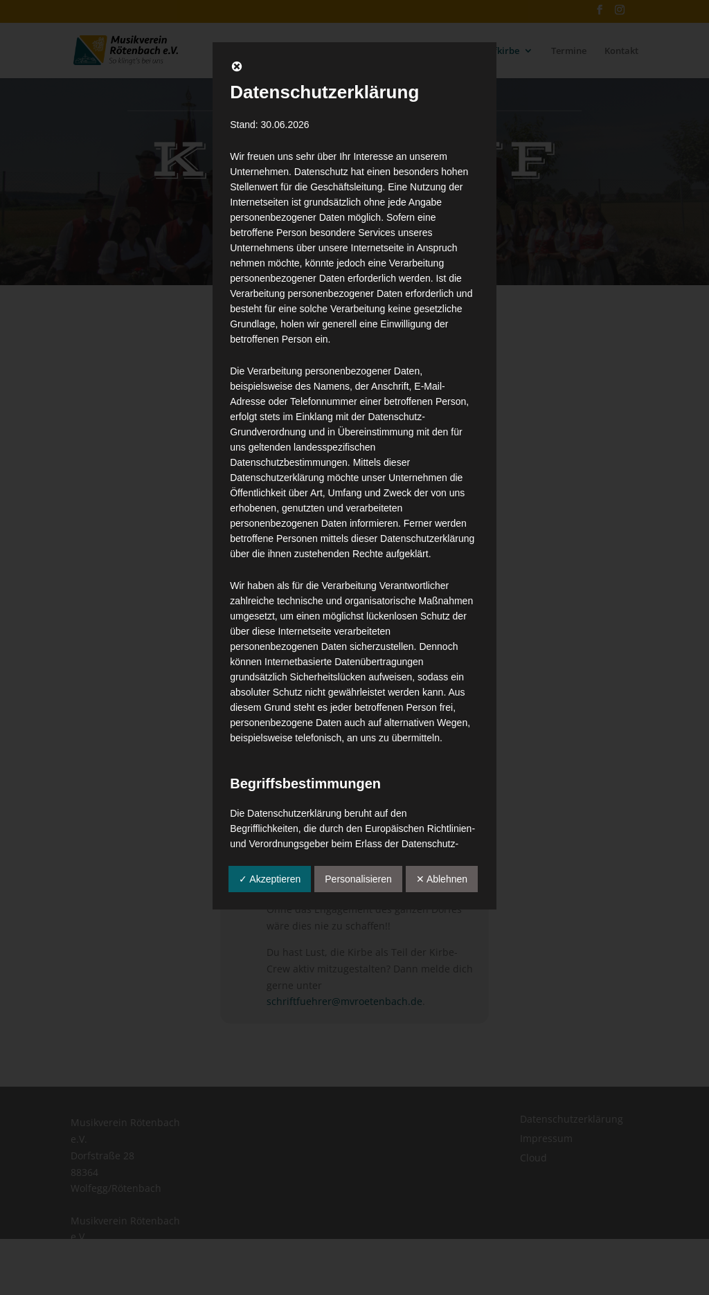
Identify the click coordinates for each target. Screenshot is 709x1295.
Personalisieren (358, 879)
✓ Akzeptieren (269, 879)
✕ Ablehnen (441, 879)
